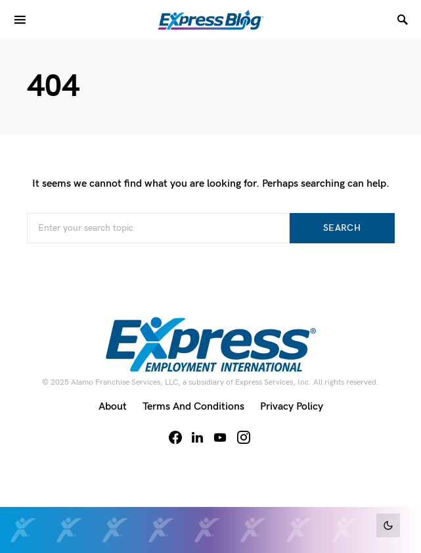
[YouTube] (220, 437)
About (113, 406)
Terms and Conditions (193, 406)
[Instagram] (243, 437)
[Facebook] (175, 437)
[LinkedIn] (197, 437)
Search (342, 227)
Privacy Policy (291, 406)
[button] (388, 525)
